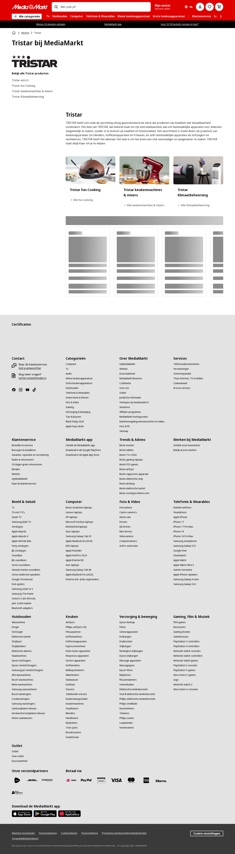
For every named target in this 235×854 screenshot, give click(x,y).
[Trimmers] (124, 713)
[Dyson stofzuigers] (21, 660)
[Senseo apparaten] (76, 660)
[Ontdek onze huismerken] (186, 445)
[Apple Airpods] (19, 531)
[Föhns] (122, 627)
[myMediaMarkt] (127, 364)
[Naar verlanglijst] (209, 7)
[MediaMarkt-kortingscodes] (133, 416)
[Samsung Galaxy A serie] (186, 579)
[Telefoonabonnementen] (186, 364)
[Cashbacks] (125, 383)
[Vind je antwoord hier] (30, 368)
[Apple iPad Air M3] (75, 560)
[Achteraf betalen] (161, 781)
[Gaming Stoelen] (181, 632)
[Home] (14, 33)
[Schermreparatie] (182, 373)
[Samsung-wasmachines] (24, 689)
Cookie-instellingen (206, 833)
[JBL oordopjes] (19, 550)
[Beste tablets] (126, 450)
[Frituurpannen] (73, 632)
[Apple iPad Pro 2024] (76, 555)
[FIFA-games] (179, 622)
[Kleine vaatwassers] (22, 718)
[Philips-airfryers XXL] (76, 627)
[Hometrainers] (126, 727)
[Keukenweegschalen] (77, 699)
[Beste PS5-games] (128, 464)
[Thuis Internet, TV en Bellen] (188, 378)
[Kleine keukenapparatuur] (79, 378)
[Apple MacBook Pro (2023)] (79, 574)
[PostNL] (17, 780)
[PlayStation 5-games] (184, 670)
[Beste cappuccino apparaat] (133, 474)
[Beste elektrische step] (131, 479)
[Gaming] (70, 407)
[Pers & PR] (124, 426)
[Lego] (176, 679)
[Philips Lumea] (126, 718)
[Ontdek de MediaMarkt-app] (80, 445)
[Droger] (15, 627)
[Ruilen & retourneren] (23, 459)
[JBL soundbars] (19, 560)
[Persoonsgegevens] (48, 833)
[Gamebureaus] (181, 636)
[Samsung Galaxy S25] (184, 546)
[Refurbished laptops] (76, 526)
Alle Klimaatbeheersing (193, 205)
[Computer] (71, 364)
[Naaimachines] (19, 656)
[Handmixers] (72, 718)
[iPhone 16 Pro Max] (183, 536)
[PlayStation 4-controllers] (186, 646)
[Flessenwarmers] (128, 679)
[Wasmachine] (18, 622)
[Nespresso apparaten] (77, 656)
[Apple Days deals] (75, 426)
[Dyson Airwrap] (127, 622)
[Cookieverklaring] (69, 833)
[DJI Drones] (125, 526)
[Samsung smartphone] (185, 541)
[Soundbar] (17, 555)
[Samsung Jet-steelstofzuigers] (27, 670)
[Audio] (69, 373)
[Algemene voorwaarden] (23, 833)
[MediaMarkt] (30, 6)
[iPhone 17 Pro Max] (183, 526)
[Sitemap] (123, 431)
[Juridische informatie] (130, 397)
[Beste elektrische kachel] (132, 488)
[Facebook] (15, 390)
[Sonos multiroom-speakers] (26, 574)
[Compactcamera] (128, 541)
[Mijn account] (200, 7)
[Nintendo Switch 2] (182, 684)
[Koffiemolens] (73, 665)
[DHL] (32, 780)
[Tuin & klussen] (73, 416)
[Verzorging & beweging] (78, 412)
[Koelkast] (70, 684)
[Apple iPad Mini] (74, 550)
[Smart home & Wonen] (77, 397)
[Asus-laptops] (73, 531)
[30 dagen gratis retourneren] (27, 464)
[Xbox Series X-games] (184, 675)
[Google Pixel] (180, 550)
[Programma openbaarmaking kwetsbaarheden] (124, 833)
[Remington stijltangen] (131, 651)
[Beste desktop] (127, 483)
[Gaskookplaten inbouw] (24, 708)
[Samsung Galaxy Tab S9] (78, 536)
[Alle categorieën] (27, 16)
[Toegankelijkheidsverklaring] (25, 838)
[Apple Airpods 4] (20, 536)
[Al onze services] (181, 388)
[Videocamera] (126, 536)
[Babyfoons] (125, 675)
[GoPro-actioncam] (128, 546)
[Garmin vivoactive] (182, 569)
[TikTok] (35, 390)
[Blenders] (70, 713)
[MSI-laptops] (72, 546)
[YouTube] (28, 390)
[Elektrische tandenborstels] (133, 689)
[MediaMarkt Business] (130, 378)
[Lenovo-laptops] (74, 512)
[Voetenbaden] (126, 684)
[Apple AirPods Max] (21, 541)
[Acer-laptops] (72, 565)
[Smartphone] (180, 512)
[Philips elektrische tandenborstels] (137, 699)
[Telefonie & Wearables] (78, 393)
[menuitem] (48, 16)
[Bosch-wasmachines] (22, 679)
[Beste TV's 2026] (128, 455)
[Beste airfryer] (126, 469)
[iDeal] (71, 780)
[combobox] (104, 7)
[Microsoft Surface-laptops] (79, 522)
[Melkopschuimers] (75, 670)
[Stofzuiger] (17, 632)
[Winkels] (123, 369)
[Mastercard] (131, 780)
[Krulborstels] (125, 641)
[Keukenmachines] (75, 703)
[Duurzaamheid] (127, 373)
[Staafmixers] (72, 708)
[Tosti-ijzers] (72, 727)
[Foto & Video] (72, 402)
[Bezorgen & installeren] (24, 450)
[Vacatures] (124, 407)
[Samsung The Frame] (22, 593)
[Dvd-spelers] (18, 584)
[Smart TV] (17, 517)
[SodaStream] (72, 737)
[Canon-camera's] (128, 512)
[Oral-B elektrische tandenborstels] (137, 694)
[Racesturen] (179, 627)
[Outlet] (122, 393)
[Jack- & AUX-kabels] (21, 603)
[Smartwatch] (179, 555)
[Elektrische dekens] (22, 651)
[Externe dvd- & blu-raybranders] (82, 579)
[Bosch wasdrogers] (21, 694)
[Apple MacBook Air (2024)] (79, 541)
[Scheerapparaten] (128, 632)
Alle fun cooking (81, 200)
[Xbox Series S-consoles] (185, 689)
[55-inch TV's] (18, 512)
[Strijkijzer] (17, 641)
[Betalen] (16, 469)
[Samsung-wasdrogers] (23, 703)
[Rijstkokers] (71, 723)
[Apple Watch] (179, 560)
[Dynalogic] (47, 780)
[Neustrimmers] (126, 708)
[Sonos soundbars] (21, 565)
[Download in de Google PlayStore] (83, 450)
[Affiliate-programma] (130, 412)
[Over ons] (124, 388)
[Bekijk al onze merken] (184, 450)
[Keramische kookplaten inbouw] (28, 713)
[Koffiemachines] (74, 636)
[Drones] (123, 522)
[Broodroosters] (73, 732)
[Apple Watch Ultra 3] (183, 565)
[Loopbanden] (126, 723)
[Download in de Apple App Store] (82, 455)
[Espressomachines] (76, 646)
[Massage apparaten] (130, 660)
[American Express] (146, 780)
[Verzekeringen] (181, 369)
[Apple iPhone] (180, 517)
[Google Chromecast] (22, 579)
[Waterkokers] (72, 675)
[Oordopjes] (17, 526)
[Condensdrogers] (21, 699)
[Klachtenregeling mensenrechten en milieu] (142, 421)
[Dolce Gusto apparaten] (78, 651)
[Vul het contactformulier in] (32, 378)
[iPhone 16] (178, 531)
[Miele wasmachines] (22, 684)
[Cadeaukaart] (180, 383)
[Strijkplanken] (19, 646)
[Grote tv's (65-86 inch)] (23, 598)
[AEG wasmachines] (21, 675)
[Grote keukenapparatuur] (79, 383)
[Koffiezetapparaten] (76, 641)
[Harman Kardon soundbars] (26, 569)
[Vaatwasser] (72, 679)
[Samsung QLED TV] (21, 522)
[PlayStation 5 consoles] (185, 665)
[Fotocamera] (125, 507)
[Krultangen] (125, 636)
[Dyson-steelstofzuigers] (24, 665)
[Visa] (116, 780)
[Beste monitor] (126, 445)
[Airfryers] (70, 622)
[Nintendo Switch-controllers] (188, 656)
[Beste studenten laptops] (79, 507)
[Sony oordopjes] (20, 546)
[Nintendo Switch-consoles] (187, 651)
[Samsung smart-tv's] (22, 589)
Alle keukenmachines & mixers (144, 205)
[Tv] (67, 369)
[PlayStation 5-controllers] (186, 641)
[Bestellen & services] (22, 445)
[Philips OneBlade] (128, 703)
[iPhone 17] (178, 522)
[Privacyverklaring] (89, 833)
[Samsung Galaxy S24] (184, 584)
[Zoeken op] (56, 7)
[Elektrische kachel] (21, 636)
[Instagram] (22, 390)
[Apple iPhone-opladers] (185, 574)
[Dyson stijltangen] (128, 656)
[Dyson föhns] (126, 670)
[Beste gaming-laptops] (131, 459)
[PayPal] (86, 780)
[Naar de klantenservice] (24, 483)
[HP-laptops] (71, 517)
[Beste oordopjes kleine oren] (134, 493)
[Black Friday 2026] (75, 421)
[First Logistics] (17, 792)
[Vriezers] (70, 689)
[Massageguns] (126, 665)
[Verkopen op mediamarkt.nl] (133, 402)
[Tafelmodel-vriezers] (76, 694)
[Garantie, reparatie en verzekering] (30, 455)
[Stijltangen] (125, 646)
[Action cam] (125, 517)
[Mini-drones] (125, 531)
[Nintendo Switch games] (185, 660)
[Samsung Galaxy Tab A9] (78, 569)
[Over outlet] (18, 756)
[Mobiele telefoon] (182, 507)
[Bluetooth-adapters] (22, 608)
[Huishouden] (72, 388)
